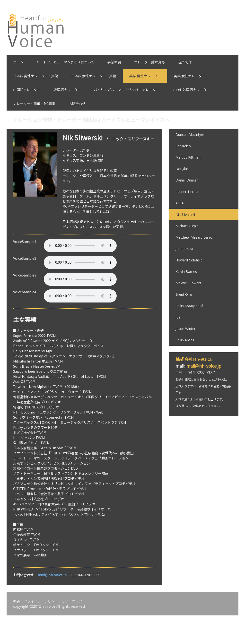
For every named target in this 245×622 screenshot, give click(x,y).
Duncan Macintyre (189, 134)
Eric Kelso (183, 146)
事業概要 (114, 62)
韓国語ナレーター (67, 89)
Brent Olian (184, 294)
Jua (177, 317)
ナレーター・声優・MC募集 (34, 103)
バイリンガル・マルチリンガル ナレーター (126, 89)
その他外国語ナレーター (191, 89)
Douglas (182, 168)
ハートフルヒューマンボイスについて (65, 62)
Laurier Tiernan (187, 191)
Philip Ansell (184, 340)
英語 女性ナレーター (189, 75)
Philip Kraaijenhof (189, 305)
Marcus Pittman (188, 157)
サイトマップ (72, 601)
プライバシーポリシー (41, 601)
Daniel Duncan (187, 180)
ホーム (18, 62)
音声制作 (185, 62)
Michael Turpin (187, 226)
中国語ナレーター (26, 89)
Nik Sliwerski (185, 214)
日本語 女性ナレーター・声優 (93, 75)
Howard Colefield (188, 260)
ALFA (179, 203)
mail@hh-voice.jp (52, 574)
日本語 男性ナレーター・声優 (35, 75)
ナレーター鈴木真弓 (149, 62)
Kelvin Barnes (186, 271)
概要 (16, 601)
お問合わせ (77, 103)
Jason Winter (185, 328)
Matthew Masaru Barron (194, 237)
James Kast (184, 248)
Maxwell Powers (188, 283)
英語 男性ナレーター (145, 75)
